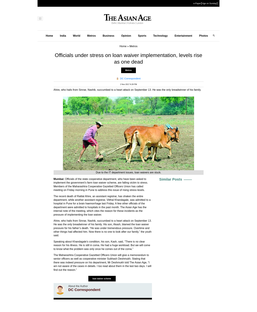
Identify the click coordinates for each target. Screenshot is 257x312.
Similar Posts (170, 179)
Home (49, 35)
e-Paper (197, 3)
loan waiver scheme (102, 278)
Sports (142, 35)
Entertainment (183, 35)
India (63, 35)
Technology (160, 35)
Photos (203, 35)
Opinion (126, 35)
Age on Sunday (209, 3)
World (76, 35)
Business (108, 35)
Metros (91, 35)
